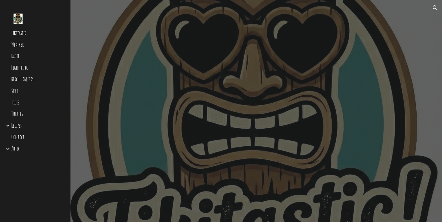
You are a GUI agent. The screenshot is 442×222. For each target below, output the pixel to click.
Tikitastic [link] (18, 32)
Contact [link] (18, 137)
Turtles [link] (17, 113)
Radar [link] (15, 56)
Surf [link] (14, 90)
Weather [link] (17, 44)
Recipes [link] (16, 125)
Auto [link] (15, 148)
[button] (435, 8)
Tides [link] (15, 102)
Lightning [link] (19, 67)
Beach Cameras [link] (22, 79)
